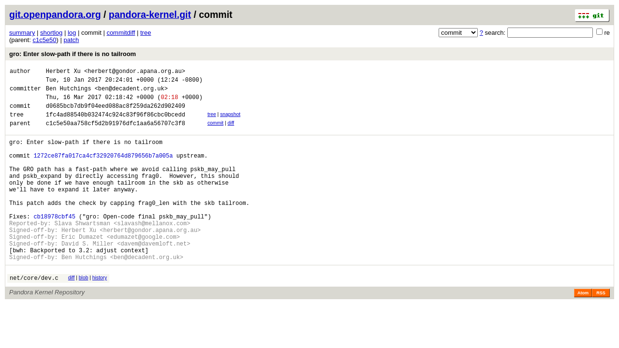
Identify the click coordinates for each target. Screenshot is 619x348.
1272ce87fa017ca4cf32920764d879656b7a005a (103, 170)
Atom (583, 330)
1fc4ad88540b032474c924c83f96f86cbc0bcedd (115, 123)
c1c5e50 (44, 40)
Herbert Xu (63, 72)
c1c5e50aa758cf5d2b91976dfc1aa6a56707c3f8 (115, 133)
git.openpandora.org (55, 14)
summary (22, 32)
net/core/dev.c (34, 315)
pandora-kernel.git (150, 14)
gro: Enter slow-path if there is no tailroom (72, 54)
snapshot (230, 121)
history (99, 314)
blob (83, 314)
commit (215, 131)
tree (145, 32)
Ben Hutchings (68, 92)
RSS (600, 330)
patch (71, 40)
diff (231, 131)
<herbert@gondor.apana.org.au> (134, 72)
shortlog (51, 32)
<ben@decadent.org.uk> (131, 92)
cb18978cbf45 (54, 244)
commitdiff (120, 32)
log (72, 32)
